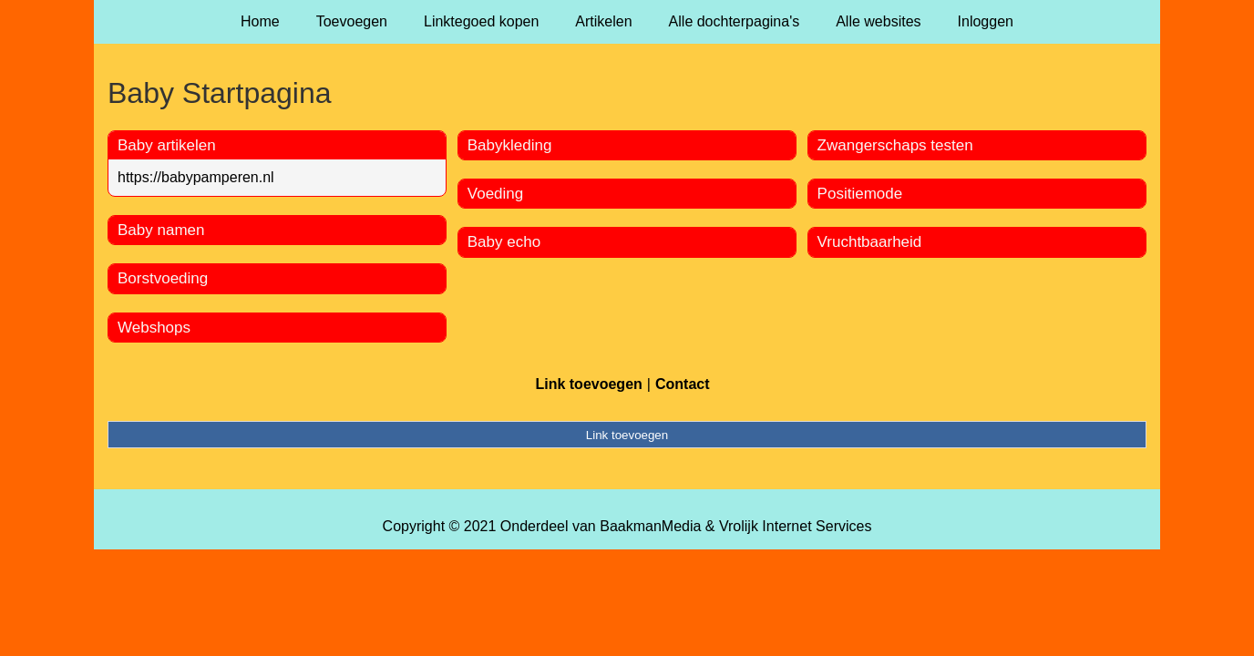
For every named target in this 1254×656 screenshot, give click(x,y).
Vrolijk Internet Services (795, 526)
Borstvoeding (163, 278)
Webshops (154, 327)
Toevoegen (351, 21)
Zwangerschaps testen (895, 145)
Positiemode (860, 193)
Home (260, 21)
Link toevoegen (588, 384)
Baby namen (161, 230)
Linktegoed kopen (481, 21)
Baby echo (504, 242)
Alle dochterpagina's (734, 21)
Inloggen (985, 21)
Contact (682, 384)
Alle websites (878, 21)
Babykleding (510, 145)
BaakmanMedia (650, 526)
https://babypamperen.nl (196, 177)
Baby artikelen (167, 145)
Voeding (495, 193)
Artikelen (603, 21)
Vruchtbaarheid (869, 242)
